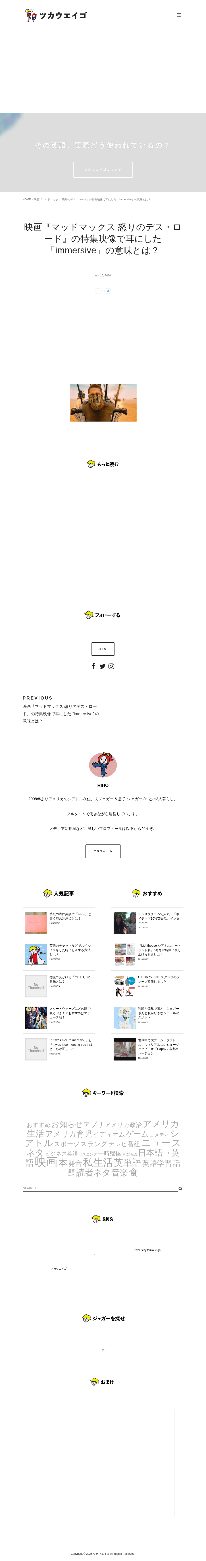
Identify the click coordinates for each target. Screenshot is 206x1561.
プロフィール (103, 851)
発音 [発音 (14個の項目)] (75, 1163)
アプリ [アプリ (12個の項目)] (94, 1124)
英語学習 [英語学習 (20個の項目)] (157, 1163)
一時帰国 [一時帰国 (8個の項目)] (110, 1153)
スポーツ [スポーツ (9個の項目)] (67, 1144)
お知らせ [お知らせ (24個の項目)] (67, 1124)
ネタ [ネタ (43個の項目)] (35, 1152)
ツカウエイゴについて (103, 169)
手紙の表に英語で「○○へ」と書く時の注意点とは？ (71, 918)
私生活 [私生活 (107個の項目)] (98, 1162)
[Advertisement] (103, 71)
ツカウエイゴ (59, 1268)
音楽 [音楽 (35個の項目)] (120, 1172)
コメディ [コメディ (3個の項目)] (159, 1134)
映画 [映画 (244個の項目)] (46, 1162)
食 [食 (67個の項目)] (133, 1172)
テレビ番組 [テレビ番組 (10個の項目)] (124, 1143)
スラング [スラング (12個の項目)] (93, 1143)
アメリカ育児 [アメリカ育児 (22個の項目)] (68, 1134)
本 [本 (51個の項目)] (62, 1163)
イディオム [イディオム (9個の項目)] (109, 1134)
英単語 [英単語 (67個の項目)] (127, 1163)
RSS (103, 649)
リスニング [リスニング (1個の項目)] (88, 1154)
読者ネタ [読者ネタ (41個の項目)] (93, 1172)
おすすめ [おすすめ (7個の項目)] (39, 1125)
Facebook (93, 669)
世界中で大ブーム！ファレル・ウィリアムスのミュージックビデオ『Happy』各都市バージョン (159, 1049)
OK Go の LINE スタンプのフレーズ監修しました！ (159, 981)
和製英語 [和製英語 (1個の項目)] (130, 1154)
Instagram (111, 669)
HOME (27, 199)
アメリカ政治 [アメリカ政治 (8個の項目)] (123, 1125)
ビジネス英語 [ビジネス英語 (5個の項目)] (61, 1154)
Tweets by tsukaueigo (147, 1250)
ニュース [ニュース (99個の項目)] (161, 1142)
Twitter (102, 669)
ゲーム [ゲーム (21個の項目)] (137, 1134)
